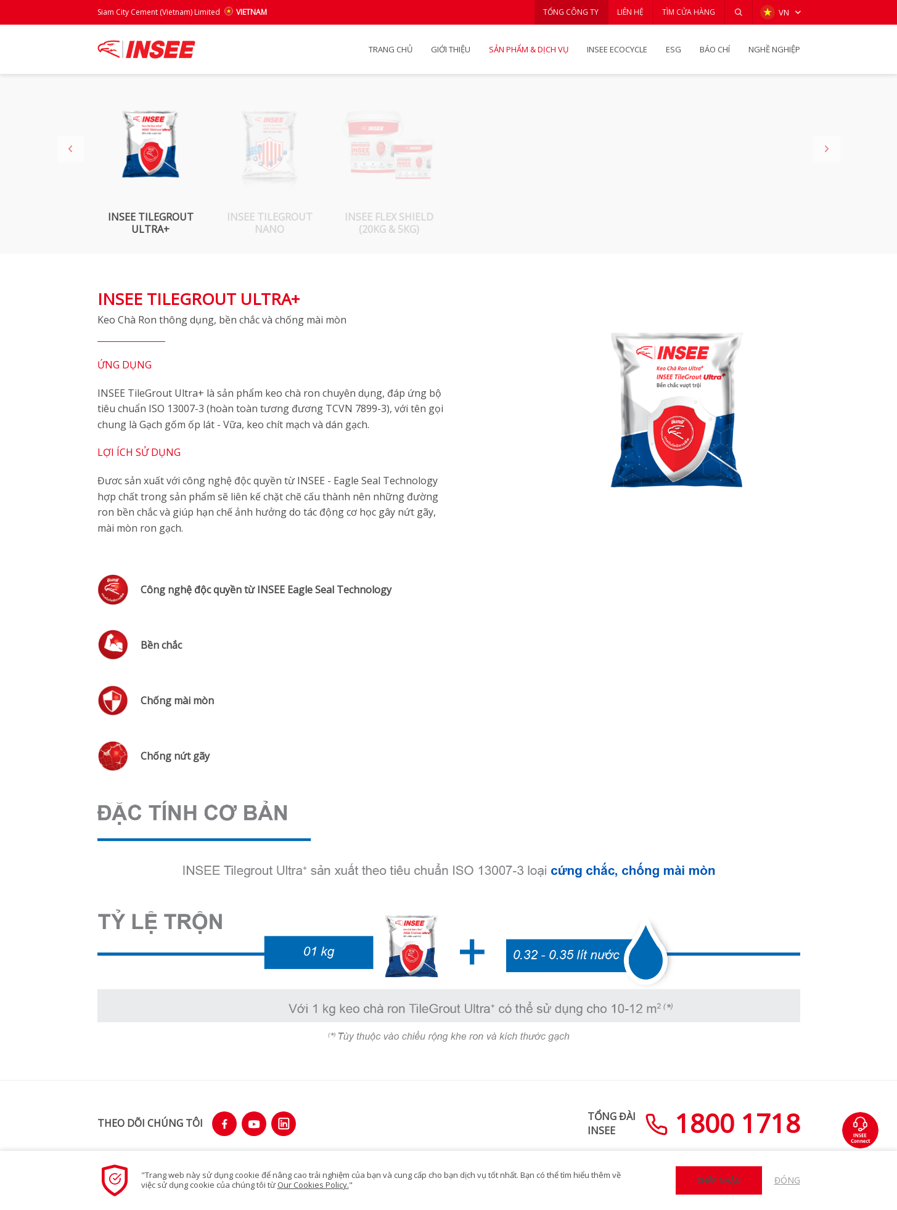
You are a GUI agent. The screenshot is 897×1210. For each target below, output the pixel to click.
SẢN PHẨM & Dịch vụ (528, 49)
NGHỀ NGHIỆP (774, 49)
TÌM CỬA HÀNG (688, 12)
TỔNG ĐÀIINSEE (612, 1123)
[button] (738, 12)
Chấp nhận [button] (718, 1180)
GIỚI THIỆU (450, 49)
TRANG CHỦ (390, 49)
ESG (673, 49)
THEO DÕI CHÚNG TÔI (150, 1123)
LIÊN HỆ (629, 12)
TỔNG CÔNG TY (569, 12)
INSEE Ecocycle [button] (617, 49)
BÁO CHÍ (715, 49)
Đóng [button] (787, 1180)
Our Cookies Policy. (313, 1184)
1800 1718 (722, 1122)
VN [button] (774, 12)
